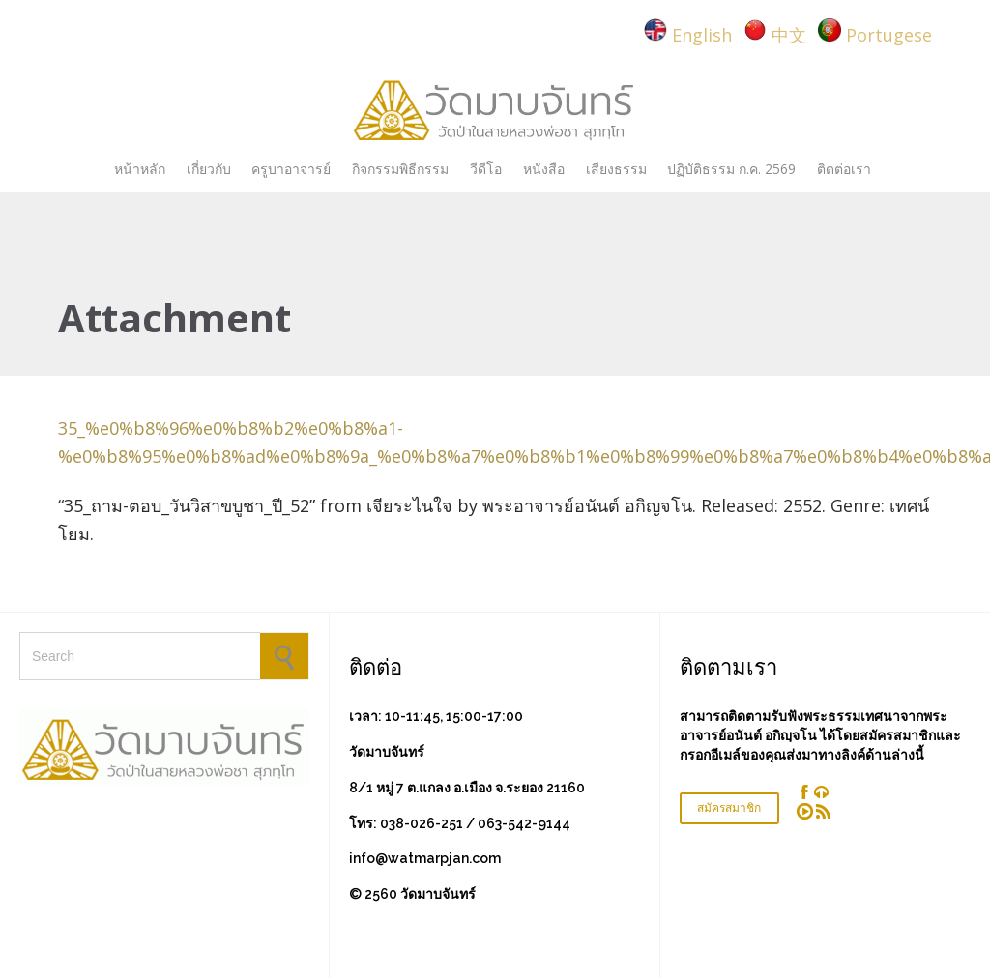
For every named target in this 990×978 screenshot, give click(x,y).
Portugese (889, 34)
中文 (789, 34)
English (702, 34)
